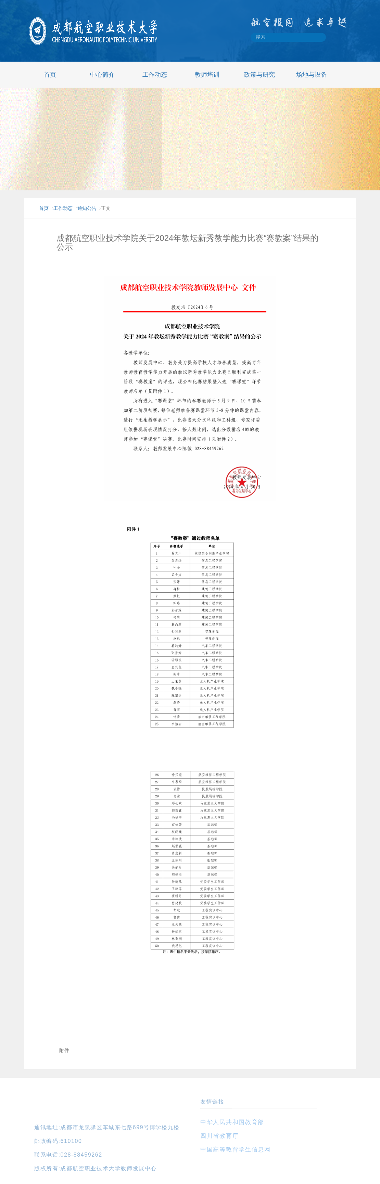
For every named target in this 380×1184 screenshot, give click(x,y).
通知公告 (87, 208)
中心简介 (102, 74)
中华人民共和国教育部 (232, 1122)
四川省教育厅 (219, 1136)
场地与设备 (311, 74)
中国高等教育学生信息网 (235, 1149)
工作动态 (154, 74)
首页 (50, 74)
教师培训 (207, 74)
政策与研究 (259, 74)
